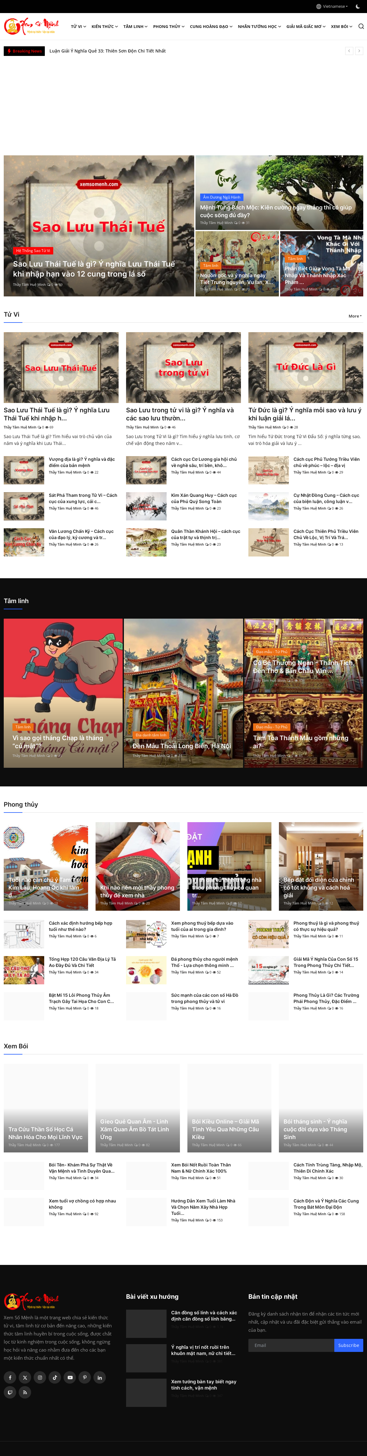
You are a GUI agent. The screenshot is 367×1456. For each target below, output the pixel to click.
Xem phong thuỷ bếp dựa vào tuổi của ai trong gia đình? (202, 926)
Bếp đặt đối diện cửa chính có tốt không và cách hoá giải (319, 888)
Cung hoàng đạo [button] (211, 26)
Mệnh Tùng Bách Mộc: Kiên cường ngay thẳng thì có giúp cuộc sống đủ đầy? (276, 211)
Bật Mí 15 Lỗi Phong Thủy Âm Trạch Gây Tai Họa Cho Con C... (81, 998)
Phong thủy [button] (169, 26)
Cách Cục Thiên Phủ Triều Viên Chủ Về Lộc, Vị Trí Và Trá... (326, 534)
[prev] (349, 51)
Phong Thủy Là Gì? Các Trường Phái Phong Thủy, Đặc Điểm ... (326, 998)
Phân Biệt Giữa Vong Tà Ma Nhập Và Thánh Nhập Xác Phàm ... (317, 275)
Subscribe (348, 1345)
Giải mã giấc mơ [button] (306, 26)
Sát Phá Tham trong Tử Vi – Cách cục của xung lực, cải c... (83, 498)
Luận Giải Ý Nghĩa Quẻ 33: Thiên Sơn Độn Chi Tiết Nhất (107, 51)
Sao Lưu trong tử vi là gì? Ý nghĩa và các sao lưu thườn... (180, 414)
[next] (359, 51)
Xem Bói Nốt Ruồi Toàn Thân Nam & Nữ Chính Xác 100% (201, 1168)
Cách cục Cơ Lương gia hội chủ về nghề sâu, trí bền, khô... (204, 462)
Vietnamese (330, 6)
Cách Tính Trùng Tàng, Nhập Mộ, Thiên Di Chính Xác (328, 1168)
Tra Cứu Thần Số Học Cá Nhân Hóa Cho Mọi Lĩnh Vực (45, 1133)
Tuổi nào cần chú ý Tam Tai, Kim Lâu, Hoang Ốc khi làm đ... (45, 888)
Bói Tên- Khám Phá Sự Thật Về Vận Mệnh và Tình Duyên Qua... (82, 1168)
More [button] (354, 316)
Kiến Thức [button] (105, 26)
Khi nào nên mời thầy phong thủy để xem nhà (137, 891)
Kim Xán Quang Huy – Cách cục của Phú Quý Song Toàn (204, 498)
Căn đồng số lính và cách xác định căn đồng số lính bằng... (204, 1316)
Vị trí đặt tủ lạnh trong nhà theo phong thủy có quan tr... (226, 888)
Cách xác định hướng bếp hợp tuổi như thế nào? (80, 926)
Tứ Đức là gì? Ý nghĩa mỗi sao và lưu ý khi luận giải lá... (305, 414)
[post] (99, 225)
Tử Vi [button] (79, 26)
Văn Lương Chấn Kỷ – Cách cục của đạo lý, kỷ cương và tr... (81, 534)
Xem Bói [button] (342, 26)
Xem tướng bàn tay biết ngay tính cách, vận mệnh (204, 1385)
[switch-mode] (358, 6)
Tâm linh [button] (136, 26)
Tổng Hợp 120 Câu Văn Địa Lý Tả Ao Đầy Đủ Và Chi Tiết (82, 962)
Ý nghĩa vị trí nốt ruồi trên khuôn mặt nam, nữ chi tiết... (203, 1350)
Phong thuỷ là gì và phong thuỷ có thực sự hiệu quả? (326, 926)
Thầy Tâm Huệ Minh (29, 284)
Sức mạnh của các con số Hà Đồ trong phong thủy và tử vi (204, 998)
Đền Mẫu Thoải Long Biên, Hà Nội (182, 746)
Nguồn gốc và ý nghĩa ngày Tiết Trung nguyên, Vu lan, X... (236, 278)
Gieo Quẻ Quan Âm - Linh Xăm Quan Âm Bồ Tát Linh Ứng (134, 1129)
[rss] (25, 1392)
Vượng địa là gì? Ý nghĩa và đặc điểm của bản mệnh (82, 462)
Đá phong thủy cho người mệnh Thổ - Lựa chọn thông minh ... (204, 962)
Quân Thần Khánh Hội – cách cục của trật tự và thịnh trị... (205, 534)
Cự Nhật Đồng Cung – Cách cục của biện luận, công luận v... (326, 498)
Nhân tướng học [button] (259, 26)
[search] (361, 26)
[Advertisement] (183, 102)
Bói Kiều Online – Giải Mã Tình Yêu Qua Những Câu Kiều (225, 1129)
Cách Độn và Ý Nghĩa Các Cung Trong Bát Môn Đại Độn (326, 1204)
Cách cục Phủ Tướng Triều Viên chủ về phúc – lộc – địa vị (327, 462)
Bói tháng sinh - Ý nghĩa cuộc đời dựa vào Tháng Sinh (315, 1129)
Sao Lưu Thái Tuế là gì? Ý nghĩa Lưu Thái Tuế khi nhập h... (57, 414)
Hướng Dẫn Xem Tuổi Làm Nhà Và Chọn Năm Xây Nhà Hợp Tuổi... (203, 1207)
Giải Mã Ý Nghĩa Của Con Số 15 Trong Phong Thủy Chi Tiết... (326, 962)
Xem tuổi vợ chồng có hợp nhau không (82, 1204)
